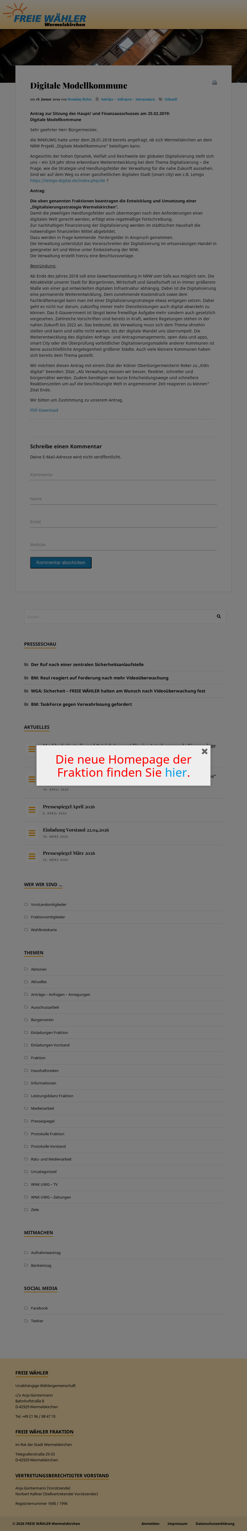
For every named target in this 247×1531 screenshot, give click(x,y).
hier (176, 772)
